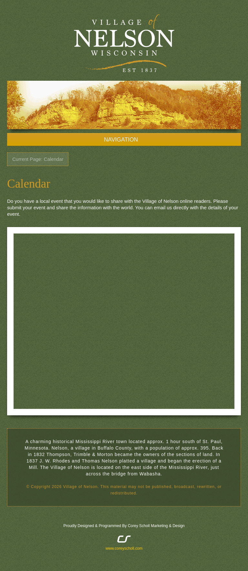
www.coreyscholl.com (124, 548)
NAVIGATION (124, 139)
